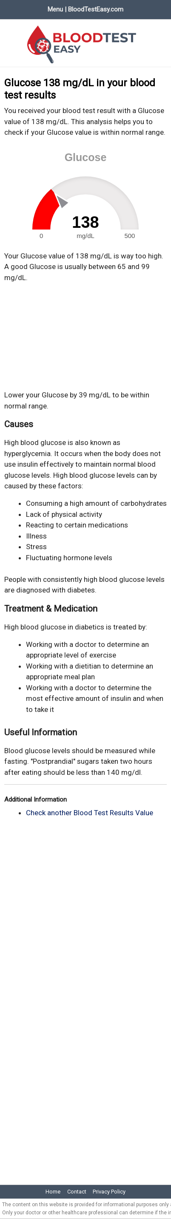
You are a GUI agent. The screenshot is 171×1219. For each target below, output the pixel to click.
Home (53, 1191)
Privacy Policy (109, 1191)
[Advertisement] (85, 336)
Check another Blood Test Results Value (89, 812)
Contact (76, 1191)
